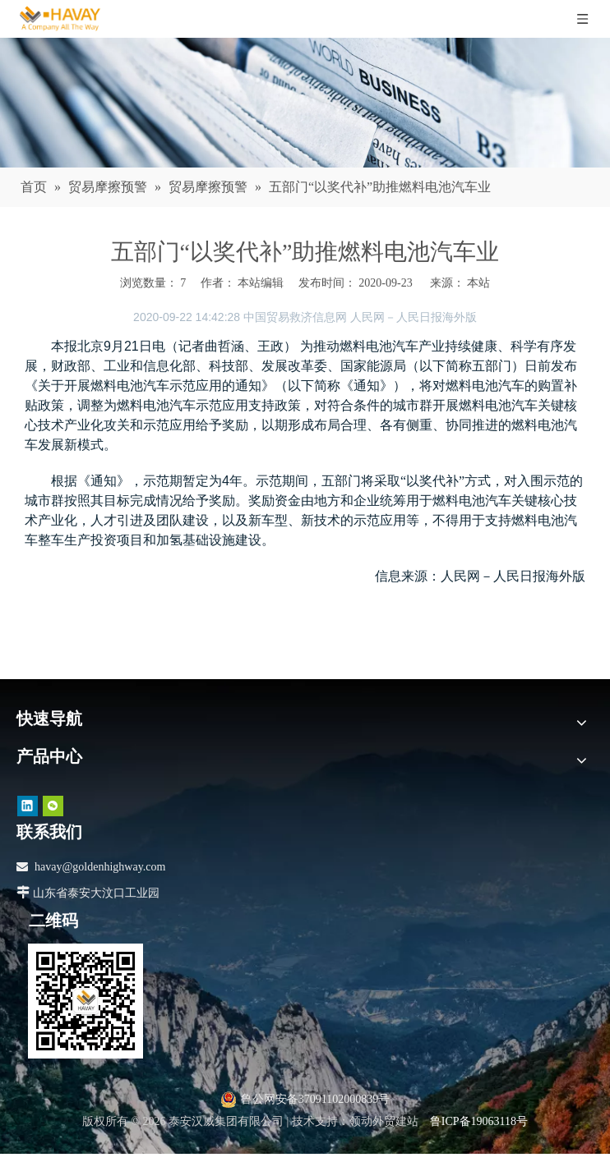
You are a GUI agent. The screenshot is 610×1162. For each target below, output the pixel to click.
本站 (478, 283)
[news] (305, 103)
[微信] (53, 805)
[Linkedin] (27, 805)
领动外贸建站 (383, 1121)
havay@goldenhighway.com (100, 867)
